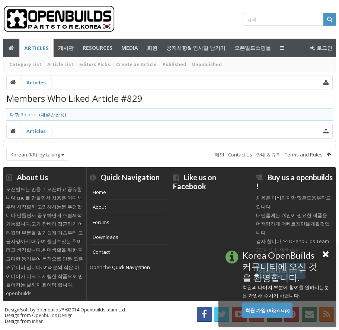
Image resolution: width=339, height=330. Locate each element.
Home (99, 192)
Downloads (105, 237)
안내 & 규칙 (268, 154)
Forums (101, 222)
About (99, 207)
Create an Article (136, 64)
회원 (152, 47)
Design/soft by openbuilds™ (65, 310)
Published (174, 64)
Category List (25, 64)
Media (129, 47)
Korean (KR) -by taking (35, 154)
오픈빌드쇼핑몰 (252, 47)
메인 (11, 48)
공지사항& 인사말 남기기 (196, 47)
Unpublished (207, 64)
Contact (101, 252)
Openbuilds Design (52, 315)
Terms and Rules (304, 154)
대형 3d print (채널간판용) (38, 114)
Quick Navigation (131, 267)
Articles (36, 48)
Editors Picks (94, 64)
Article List (60, 64)
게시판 (66, 47)
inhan (38, 321)
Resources (97, 47)
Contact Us (240, 154)
